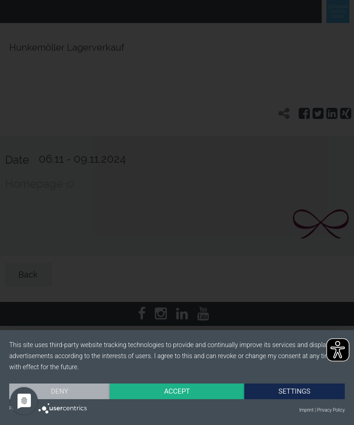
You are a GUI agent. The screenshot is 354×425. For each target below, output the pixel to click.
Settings (294, 391)
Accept (177, 391)
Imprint (306, 410)
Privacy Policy (331, 410)
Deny (59, 391)
